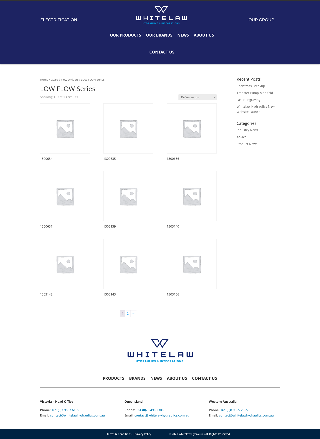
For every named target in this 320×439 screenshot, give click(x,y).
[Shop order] (197, 97)
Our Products (125, 35)
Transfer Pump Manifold (255, 93)
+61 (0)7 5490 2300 (150, 410)
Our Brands (159, 35)
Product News (247, 144)
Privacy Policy (142, 434)
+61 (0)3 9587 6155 (65, 410)
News (183, 35)
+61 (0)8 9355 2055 (234, 410)
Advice (241, 137)
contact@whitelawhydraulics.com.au (77, 415)
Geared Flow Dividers (64, 80)
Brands (137, 379)
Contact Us (161, 52)
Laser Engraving (248, 100)
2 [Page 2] (128, 313)
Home (44, 80)
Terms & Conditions (119, 434)
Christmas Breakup (251, 86)
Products (113, 379)
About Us (204, 35)
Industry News (247, 130)
